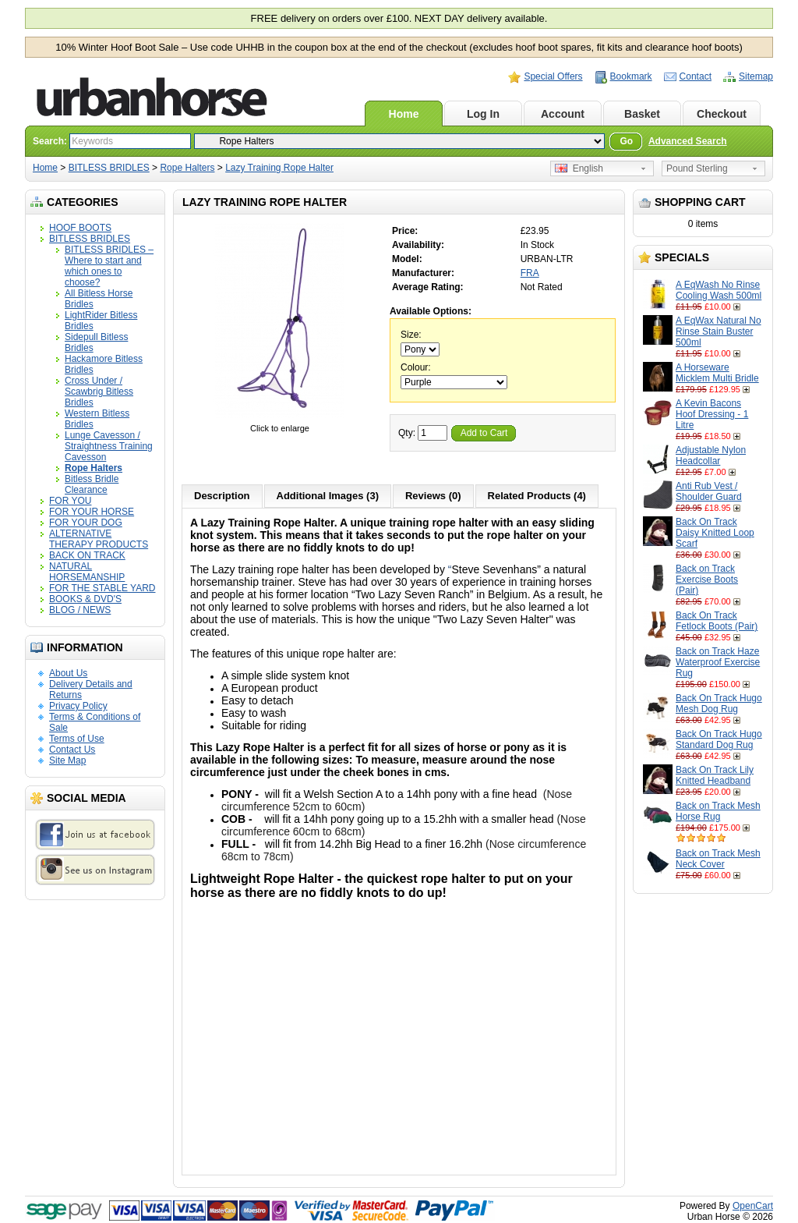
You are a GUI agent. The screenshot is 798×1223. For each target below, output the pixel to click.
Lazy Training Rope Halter (279, 167)
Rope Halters (187, 167)
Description (222, 496)
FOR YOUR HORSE (91, 511)
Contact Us (72, 749)
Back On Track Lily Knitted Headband (715, 775)
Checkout (722, 114)
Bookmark (631, 76)
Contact (695, 76)
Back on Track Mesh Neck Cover (718, 859)
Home (404, 114)
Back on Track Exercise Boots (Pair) (707, 579)
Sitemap (756, 76)
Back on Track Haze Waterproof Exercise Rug (718, 662)
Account (562, 114)
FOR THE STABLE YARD (102, 588)
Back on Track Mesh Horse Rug (718, 811)
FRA (530, 273)
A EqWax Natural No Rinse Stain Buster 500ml (718, 331)
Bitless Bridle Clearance (91, 484)
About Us (68, 673)
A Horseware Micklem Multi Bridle (717, 373)
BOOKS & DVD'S (85, 599)
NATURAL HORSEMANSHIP (87, 572)
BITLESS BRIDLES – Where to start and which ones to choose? (109, 266)
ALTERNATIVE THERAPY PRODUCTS (98, 539)
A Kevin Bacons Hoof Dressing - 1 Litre (712, 414)
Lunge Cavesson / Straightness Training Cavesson (109, 446)
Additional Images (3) (328, 496)
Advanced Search (687, 141)
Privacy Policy (78, 705)
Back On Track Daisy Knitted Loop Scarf (715, 532)
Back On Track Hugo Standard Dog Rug (719, 739)
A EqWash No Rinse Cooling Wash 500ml (718, 290)
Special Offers (553, 76)
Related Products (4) (537, 496)
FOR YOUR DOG (85, 522)
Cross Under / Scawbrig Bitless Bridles (99, 391)
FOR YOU (70, 500)
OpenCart (753, 1205)
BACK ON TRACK (87, 555)
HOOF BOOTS (80, 227)
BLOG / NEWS (80, 609)
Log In (483, 114)
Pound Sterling (697, 168)
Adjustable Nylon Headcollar (711, 455)
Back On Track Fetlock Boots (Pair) (716, 621)
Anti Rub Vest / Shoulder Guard (709, 491)
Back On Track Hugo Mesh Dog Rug (719, 703)
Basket (642, 114)
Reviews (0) (433, 496)
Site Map (67, 760)
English (579, 168)
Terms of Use (76, 738)
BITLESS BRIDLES (109, 167)
